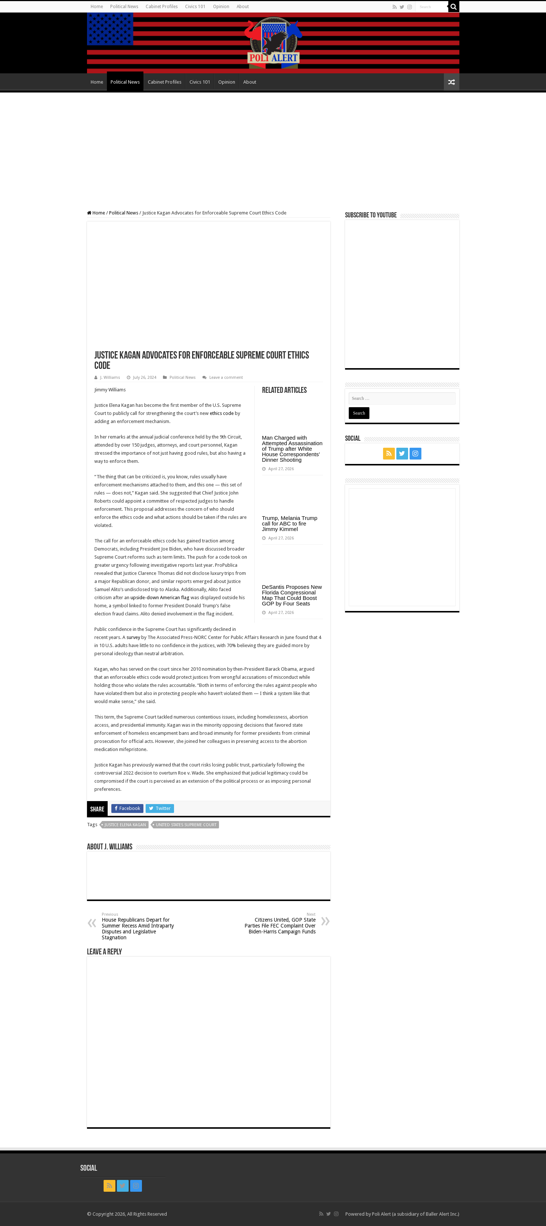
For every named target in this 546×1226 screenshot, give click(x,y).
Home (97, 6)
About (243, 6)
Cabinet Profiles (162, 6)
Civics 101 (195, 6)
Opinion (221, 6)
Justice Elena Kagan (125, 824)
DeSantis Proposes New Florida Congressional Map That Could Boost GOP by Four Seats (292, 595)
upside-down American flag (160, 597)
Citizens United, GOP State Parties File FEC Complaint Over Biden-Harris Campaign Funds (278, 923)
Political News (124, 6)
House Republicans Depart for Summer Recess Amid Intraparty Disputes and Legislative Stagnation (139, 926)
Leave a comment (226, 377)
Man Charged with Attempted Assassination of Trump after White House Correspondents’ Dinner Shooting (292, 448)
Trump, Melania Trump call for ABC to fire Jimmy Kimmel (289, 523)
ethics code (222, 413)
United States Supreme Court (186, 824)
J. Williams (110, 377)
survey (133, 637)
